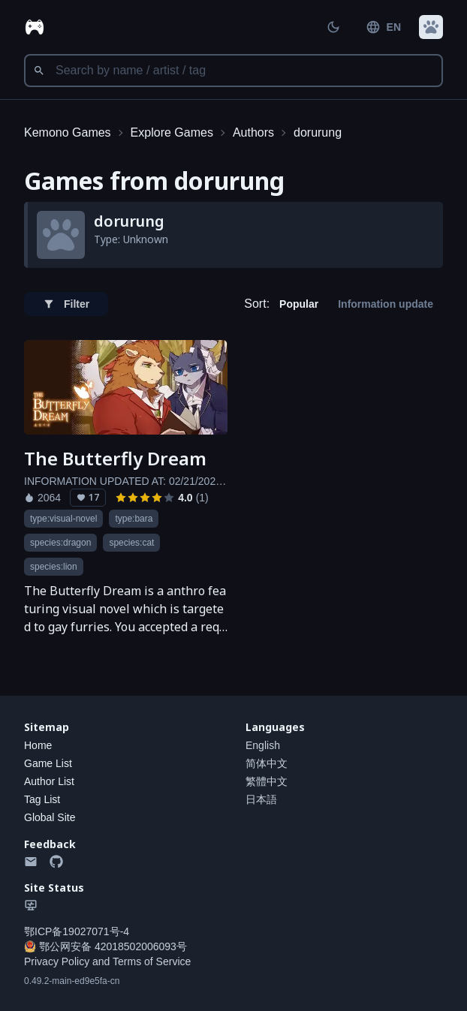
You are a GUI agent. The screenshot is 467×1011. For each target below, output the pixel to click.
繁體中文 (267, 781)
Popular (298, 304)
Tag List (42, 799)
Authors (253, 132)
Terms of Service (152, 961)
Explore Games (172, 132)
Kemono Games (67, 132)
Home (38, 745)
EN (383, 27)
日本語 (261, 799)
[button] (431, 27)
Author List (49, 781)
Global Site (49, 817)
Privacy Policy (56, 961)
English (263, 745)
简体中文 (267, 763)
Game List (48, 763)
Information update (385, 304)
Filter (66, 304)
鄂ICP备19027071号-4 (76, 931)
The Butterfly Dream (115, 459)
